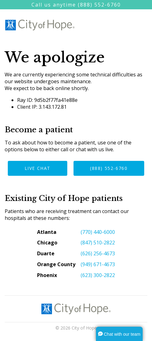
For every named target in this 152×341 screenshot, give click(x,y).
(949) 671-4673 (98, 264)
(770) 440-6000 (98, 232)
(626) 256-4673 (98, 253)
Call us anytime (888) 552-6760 (76, 4)
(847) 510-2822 (98, 242)
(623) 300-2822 (98, 275)
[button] (119, 334)
